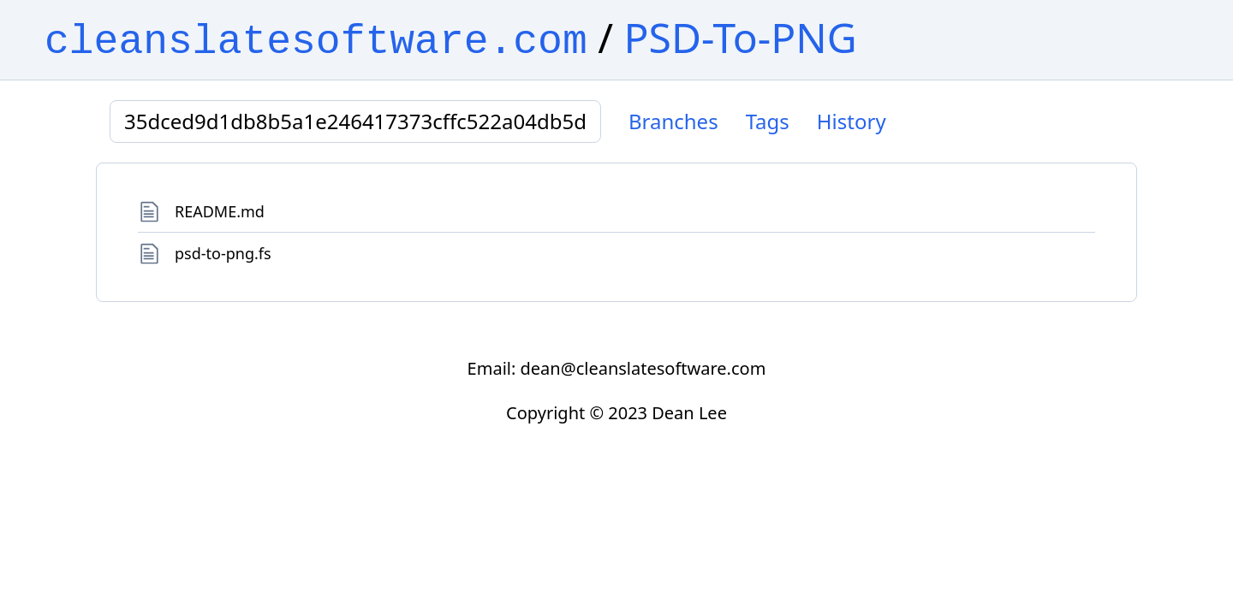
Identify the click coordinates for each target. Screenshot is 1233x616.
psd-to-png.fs (223, 253)
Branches (673, 121)
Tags (767, 121)
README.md (220, 211)
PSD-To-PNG (740, 37)
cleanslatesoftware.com (316, 42)
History (851, 121)
